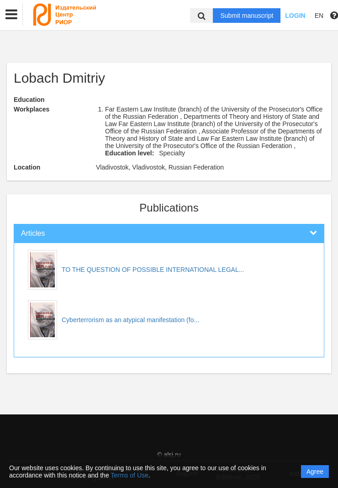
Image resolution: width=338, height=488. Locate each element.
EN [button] (319, 15)
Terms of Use (129, 475)
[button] (11, 14)
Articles (33, 233)
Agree (314, 471)
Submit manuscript (246, 15)
